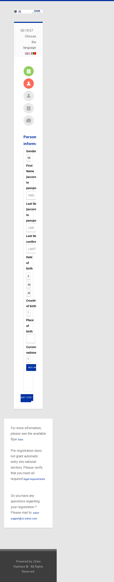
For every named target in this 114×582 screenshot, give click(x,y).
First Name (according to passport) (33, 177)
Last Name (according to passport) (33, 212)
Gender (31, 151)
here (21, 439)
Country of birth (31, 303)
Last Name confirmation (35, 238)
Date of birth (29, 263)
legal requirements (34, 479)
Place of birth (30, 325)
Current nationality (33, 349)
